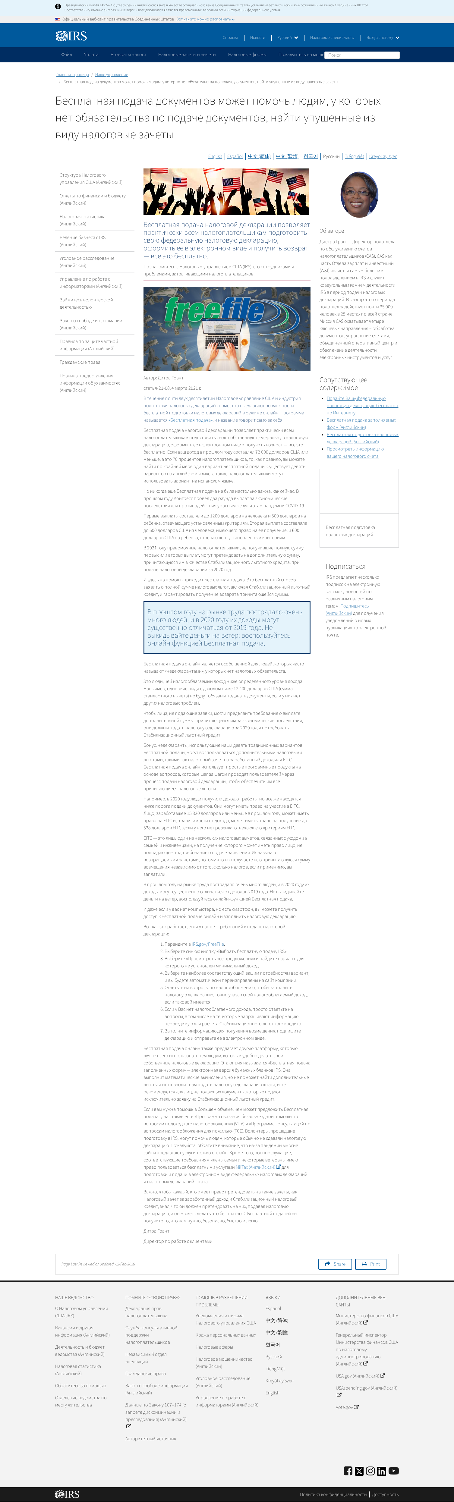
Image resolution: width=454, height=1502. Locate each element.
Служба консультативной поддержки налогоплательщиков (151, 1335)
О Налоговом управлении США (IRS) (81, 1312)
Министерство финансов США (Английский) (367, 1319)
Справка (230, 38)
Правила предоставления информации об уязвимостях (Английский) (90, 383)
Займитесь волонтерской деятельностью (86, 303)
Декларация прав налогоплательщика (146, 1312)
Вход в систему (383, 38)
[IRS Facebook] (348, 1471)
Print (375, 1264)
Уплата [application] (91, 54)
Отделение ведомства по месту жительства (81, 1401)
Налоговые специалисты (332, 38)
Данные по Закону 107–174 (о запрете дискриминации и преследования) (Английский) (156, 1416)
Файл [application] (66, 54)
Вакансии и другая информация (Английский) (82, 1331)
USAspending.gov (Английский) (366, 1392)
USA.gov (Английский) (360, 1376)
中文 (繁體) (287, 156)
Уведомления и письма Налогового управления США (226, 1319)
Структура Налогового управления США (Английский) (91, 179)
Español (235, 156)
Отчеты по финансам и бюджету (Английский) (93, 199)
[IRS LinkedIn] (381, 1473)
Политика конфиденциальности (333, 1494)
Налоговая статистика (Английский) (83, 220)
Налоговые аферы (214, 1347)
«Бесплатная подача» (191, 420)
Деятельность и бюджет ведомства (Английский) (80, 1351)
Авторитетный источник (150, 1438)
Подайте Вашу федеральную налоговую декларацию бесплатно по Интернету (362, 405)
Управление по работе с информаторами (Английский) (91, 283)
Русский (287, 38)
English (215, 156)
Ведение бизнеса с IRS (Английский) (83, 241)
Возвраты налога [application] (128, 54)
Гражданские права (80, 362)
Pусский (274, 1356)
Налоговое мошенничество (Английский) (224, 1363)
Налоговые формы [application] (247, 54)
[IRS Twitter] (359, 1473)
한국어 (311, 156)
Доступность (385, 1494)
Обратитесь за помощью (80, 1385)
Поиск (394, 55)
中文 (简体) (259, 156)
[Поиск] (362, 55)
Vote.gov (347, 1407)
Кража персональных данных (226, 1335)
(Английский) (258, 1167)
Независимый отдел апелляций (146, 1358)
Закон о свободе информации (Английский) (91, 324)
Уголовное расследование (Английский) (87, 262)
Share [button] (339, 1264)
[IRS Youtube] (394, 1471)
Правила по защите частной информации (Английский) (89, 345)
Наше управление (111, 75)
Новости (257, 38)
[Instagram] (370, 1471)
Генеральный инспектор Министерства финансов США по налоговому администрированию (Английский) (367, 1349)
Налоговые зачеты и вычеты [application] (187, 54)
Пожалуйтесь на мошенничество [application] (313, 54)
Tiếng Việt (354, 156)
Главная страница (72, 75)
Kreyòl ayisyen (383, 156)
